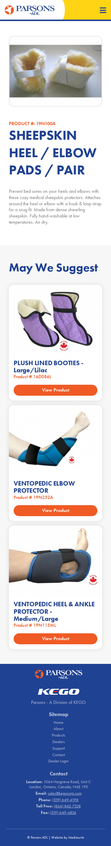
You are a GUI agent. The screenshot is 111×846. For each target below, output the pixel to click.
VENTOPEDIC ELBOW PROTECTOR (44, 487)
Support (58, 748)
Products (58, 735)
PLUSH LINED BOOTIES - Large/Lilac (48, 366)
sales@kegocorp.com (65, 793)
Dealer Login (58, 761)
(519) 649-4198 (65, 799)
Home (58, 722)
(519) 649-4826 (63, 812)
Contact (58, 754)
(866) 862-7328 (67, 806)
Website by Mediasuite (67, 837)
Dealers (58, 741)
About (58, 728)
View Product (55, 390)
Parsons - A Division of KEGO (58, 702)
